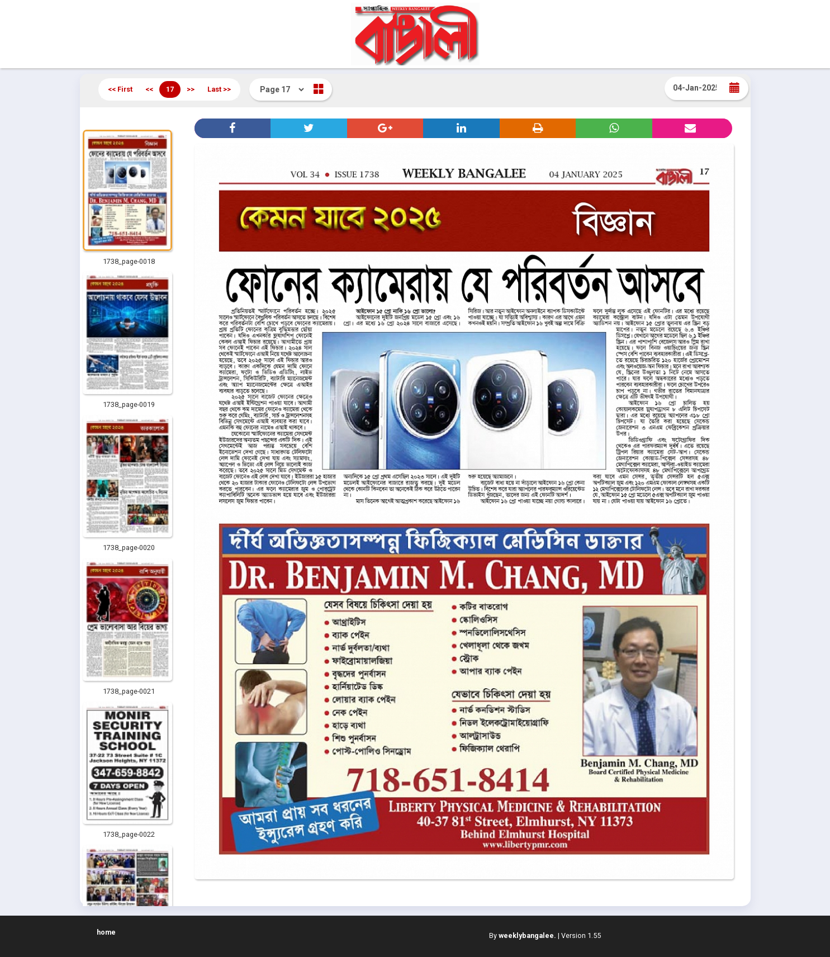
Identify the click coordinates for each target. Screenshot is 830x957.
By (522, 935)
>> (191, 89)
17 (170, 89)
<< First (120, 89)
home (106, 932)
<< (149, 89)
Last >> (219, 89)
